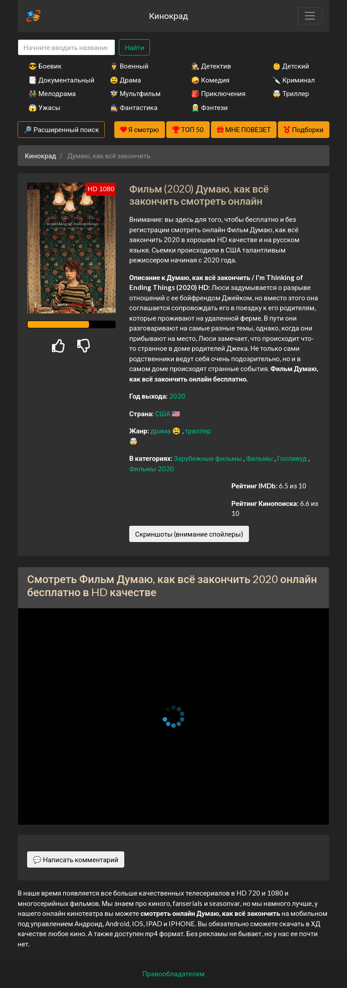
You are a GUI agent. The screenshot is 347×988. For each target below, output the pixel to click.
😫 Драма (125, 80)
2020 (177, 396)
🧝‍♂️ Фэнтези (209, 107)
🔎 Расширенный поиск (61, 129)
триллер (198, 431)
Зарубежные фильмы (209, 458)
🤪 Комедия (210, 80)
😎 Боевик (44, 66)
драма (161, 431)
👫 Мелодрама (52, 93)
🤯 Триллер (290, 93)
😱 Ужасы (44, 107)
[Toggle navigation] (310, 15)
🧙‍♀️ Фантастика (134, 107)
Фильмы (260, 458)
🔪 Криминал (293, 80)
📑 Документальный (56, 80)
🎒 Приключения (218, 93)
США (163, 413)
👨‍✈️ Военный (129, 66)
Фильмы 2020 (151, 468)
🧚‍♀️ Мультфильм (135, 93)
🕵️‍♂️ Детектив (211, 66)
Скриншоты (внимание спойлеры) (189, 534)
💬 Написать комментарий (75, 859)
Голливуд (292, 458)
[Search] (66, 47)
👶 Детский (290, 66)
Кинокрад (168, 15)
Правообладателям (173, 974)
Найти (134, 47)
